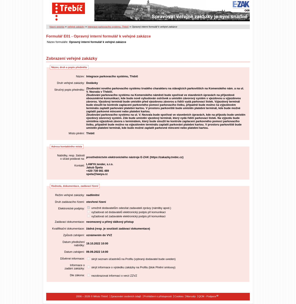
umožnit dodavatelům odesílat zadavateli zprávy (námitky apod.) (129, 208)
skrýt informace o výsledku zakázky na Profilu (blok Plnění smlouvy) (131, 267)
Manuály (191, 296)
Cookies (178, 296)
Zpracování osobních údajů (126, 296)
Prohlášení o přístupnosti (158, 296)
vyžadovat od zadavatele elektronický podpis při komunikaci (126, 216)
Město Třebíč (68, 10)
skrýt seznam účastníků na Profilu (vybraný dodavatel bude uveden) (131, 259)
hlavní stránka (56, 26)
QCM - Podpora (207, 296)
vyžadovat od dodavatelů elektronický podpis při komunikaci (126, 212)
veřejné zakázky (76, 26)
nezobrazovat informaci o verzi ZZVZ (112, 275)
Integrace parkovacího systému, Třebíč (108, 26)
